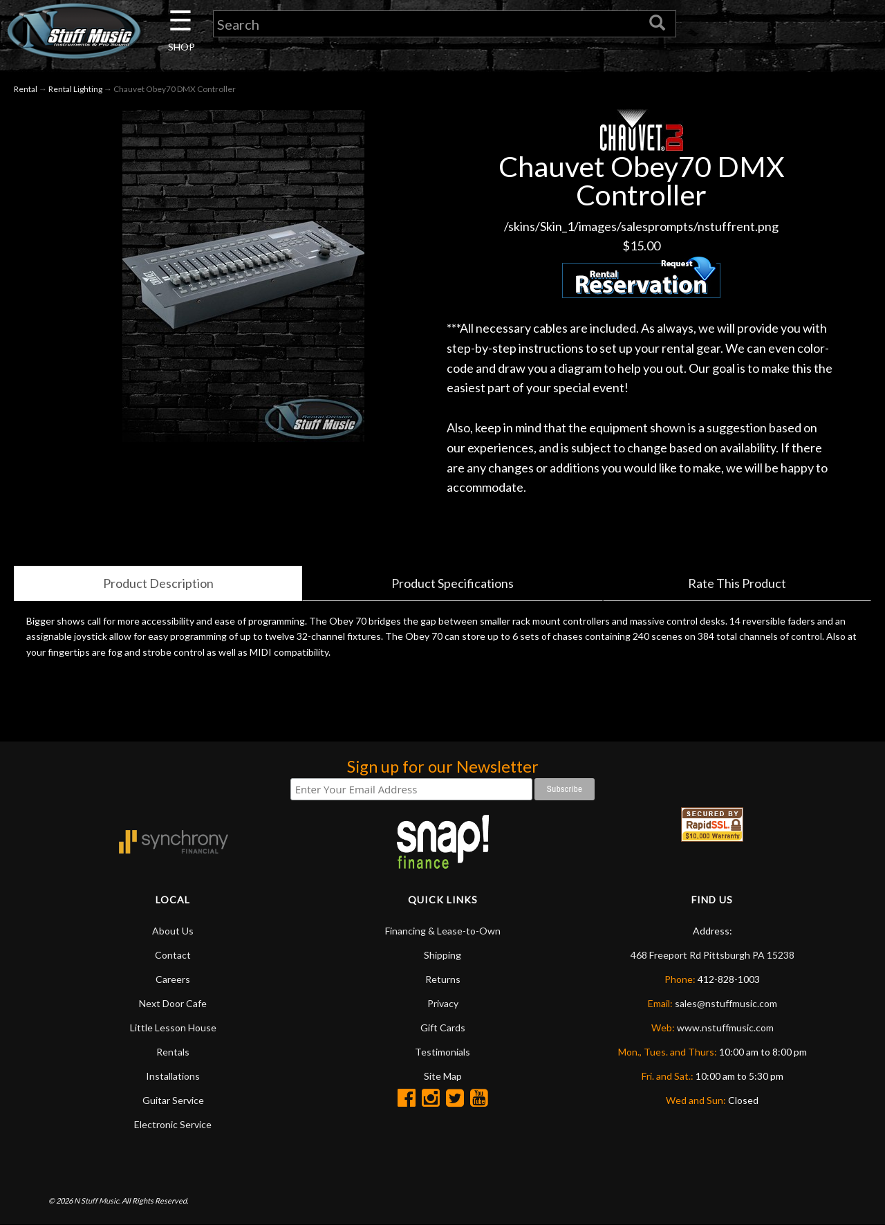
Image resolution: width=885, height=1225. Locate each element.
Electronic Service (173, 1124)
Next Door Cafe (173, 1003)
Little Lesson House (173, 1027)
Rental (25, 89)
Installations (173, 1076)
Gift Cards (442, 1027)
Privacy (442, 1003)
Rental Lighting (75, 89)
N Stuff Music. (97, 1200)
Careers (173, 979)
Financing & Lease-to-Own (443, 931)
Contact (173, 955)
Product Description (158, 583)
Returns (442, 979)
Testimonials (442, 1052)
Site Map (443, 1076)
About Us (173, 931)
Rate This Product (737, 583)
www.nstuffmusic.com (725, 1027)
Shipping (442, 955)
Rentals (172, 1052)
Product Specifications (452, 583)
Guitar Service (173, 1100)
